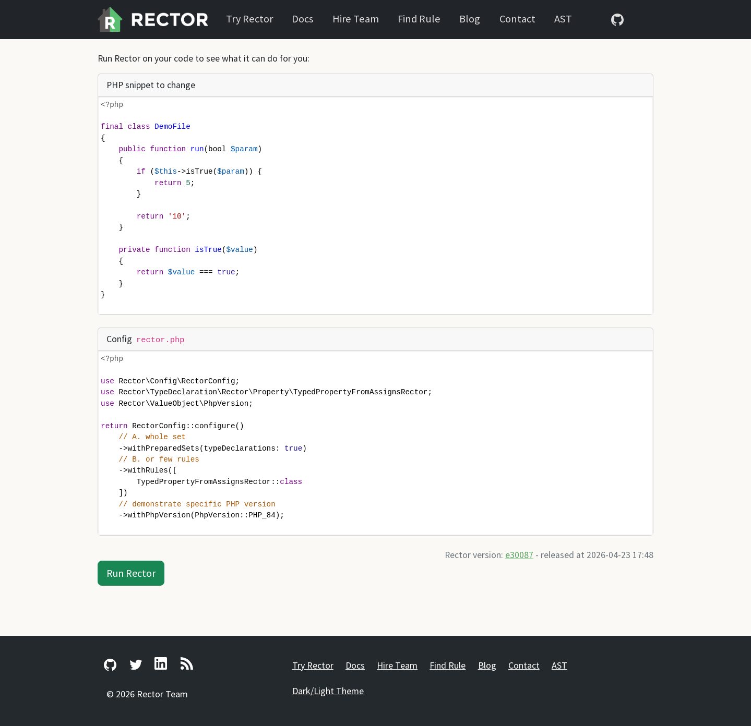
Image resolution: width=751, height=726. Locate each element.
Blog (469, 19)
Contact (517, 19)
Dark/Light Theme (328, 691)
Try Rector (249, 19)
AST (563, 19)
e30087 (519, 555)
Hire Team (355, 19)
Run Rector (131, 572)
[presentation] (381, 206)
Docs (302, 19)
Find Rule (419, 19)
